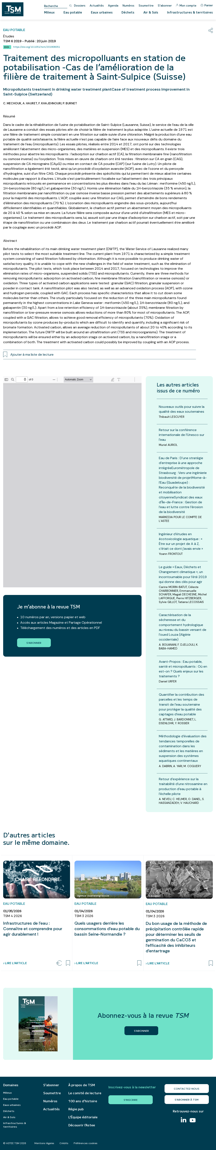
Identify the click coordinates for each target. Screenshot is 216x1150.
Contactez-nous (186, 1088)
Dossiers (79, 5)
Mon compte (186, 5)
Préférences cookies (85, 1143)
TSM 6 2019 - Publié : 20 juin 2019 (29, 41)
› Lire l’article (15, 963)
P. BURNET (70, 103)
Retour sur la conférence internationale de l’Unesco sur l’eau (181, 435)
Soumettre (146, 5)
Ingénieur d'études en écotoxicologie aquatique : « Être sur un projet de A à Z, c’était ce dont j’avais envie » (181, 541)
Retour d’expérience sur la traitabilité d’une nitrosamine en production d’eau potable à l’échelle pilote (183, 786)
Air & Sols (150, 12)
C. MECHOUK (12, 103)
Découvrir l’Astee (81, 1125)
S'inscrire (131, 1099)
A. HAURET (30, 103)
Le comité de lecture (84, 1093)
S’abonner (165, 5)
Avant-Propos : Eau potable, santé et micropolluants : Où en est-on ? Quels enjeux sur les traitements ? (183, 669)
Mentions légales (44, 1143)
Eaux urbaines (102, 12)
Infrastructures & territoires (190, 12)
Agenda (113, 5)
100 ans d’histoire (82, 1101)
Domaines (10, 1085)
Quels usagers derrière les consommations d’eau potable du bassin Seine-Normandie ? (107, 928)
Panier (207, 5)
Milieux (49, 12)
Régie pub (76, 1109)
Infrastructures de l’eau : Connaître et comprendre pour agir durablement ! (32, 928)
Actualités (97, 5)
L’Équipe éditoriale (82, 1117)
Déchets (128, 12)
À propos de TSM (81, 1085)
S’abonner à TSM (186, 1099)
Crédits (63, 1143)
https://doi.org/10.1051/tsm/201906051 (36, 47)
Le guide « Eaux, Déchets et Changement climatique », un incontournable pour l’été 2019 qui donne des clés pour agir (183, 574)
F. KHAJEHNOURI (49, 103)
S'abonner (33, 642)
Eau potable (72, 12)
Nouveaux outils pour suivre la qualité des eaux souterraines (181, 409)
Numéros (128, 5)
